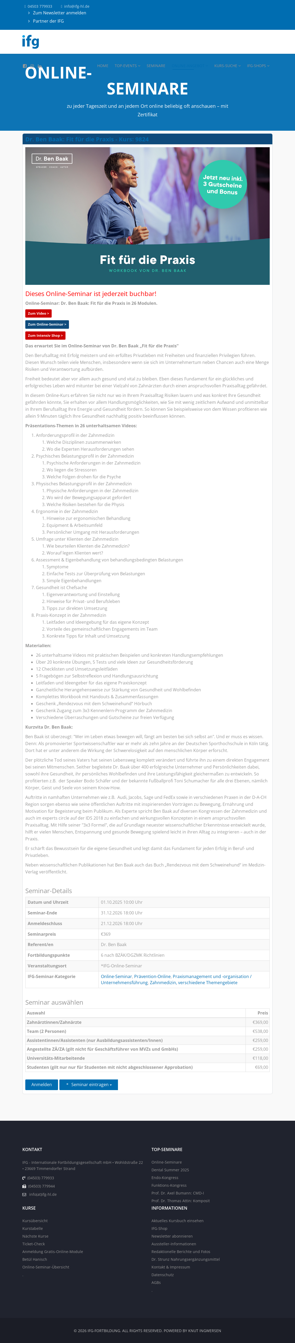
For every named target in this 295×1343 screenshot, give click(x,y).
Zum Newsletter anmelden (59, 12)
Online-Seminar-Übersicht (45, 1267)
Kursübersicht (35, 1220)
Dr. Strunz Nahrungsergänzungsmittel (185, 1259)
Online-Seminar (116, 976)
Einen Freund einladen (148, 1085)
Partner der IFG (48, 21)
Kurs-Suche (225, 65)
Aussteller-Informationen (173, 1243)
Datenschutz (162, 1274)
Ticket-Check (33, 1243)
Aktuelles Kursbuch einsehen (177, 1220)
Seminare (156, 65)
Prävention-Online (152, 976)
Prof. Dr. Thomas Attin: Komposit (180, 1200)
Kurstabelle (32, 1228)
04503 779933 (40, 6)
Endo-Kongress (164, 1177)
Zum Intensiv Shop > (45, 335)
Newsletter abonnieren (172, 1236)
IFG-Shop (159, 1228)
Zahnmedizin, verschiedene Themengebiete (193, 982)
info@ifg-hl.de (76, 6)
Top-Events (126, 65)
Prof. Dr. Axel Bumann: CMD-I (177, 1193)
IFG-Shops (256, 65)
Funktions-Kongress (169, 1185)
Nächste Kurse (35, 1236)
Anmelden (41, 1084)
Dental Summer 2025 (170, 1169)
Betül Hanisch (34, 1259)
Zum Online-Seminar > (47, 324)
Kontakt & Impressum (170, 1267)
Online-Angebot (188, 65)
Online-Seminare (166, 1162)
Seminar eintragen (88, 1084)
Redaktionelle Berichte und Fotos (180, 1251)
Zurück (192, 1085)
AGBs (156, 1282)
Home (102, 65)
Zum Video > (38, 313)
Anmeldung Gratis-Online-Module (52, 1251)
